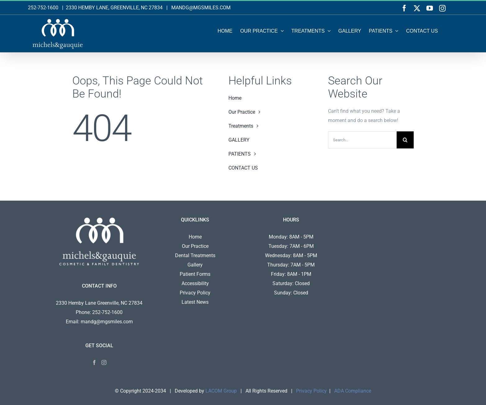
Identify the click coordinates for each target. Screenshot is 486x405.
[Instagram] (103, 362)
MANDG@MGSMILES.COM (201, 8)
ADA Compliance (352, 391)
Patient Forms (195, 274)
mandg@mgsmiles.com (107, 322)
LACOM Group (221, 391)
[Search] (405, 139)
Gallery (195, 265)
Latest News (195, 302)
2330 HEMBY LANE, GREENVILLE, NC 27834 (114, 8)
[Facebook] (94, 362)
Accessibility (195, 283)
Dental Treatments (195, 255)
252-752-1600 (43, 8)
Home (195, 237)
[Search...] (362, 139)
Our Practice (195, 246)
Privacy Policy (195, 293)
